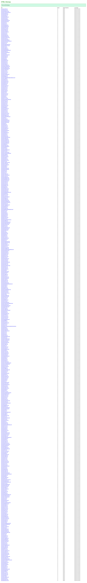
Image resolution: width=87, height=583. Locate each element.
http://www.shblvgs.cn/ (4, 234)
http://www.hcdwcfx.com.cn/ (5, 271)
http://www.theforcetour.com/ (5, 373)
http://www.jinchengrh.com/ (5, 108)
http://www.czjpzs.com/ (4, 226)
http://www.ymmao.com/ (4, 176)
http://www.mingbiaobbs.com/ (5, 74)
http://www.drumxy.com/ (4, 75)
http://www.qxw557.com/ (4, 471)
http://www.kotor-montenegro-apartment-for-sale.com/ (8, 326)
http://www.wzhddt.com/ (4, 456)
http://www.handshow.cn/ (4, 13)
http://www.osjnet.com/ (4, 578)
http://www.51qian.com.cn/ (4, 430)
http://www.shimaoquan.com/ (5, 141)
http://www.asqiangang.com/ (5, 322)
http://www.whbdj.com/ (4, 374)
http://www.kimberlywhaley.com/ (5, 532)
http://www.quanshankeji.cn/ (5, 445)
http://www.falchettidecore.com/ (5, 336)
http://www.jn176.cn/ (4, 58)
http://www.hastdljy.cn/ (4, 414)
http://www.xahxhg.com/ (4, 125)
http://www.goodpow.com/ (4, 557)
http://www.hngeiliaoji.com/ (5, 447)
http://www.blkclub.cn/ (4, 59)
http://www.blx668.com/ (4, 76)
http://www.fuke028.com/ (4, 570)
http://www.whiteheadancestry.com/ (6, 192)
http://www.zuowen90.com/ (5, 139)
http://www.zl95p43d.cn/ (4, 193)
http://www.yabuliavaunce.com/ (5, 242)
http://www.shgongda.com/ (5, 517)
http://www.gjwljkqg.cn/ (4, 487)
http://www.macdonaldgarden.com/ (6, 289)
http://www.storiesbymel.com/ (5, 408)
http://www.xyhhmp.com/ (4, 351)
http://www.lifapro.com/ (4, 510)
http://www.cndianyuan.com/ (5, 122)
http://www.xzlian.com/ (4, 186)
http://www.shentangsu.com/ (5, 200)
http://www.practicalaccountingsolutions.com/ (7, 249)
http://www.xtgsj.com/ (4, 542)
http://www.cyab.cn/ (4, 534)
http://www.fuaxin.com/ (4, 321)
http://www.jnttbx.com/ (4, 235)
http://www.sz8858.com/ (4, 368)
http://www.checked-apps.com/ (5, 20)
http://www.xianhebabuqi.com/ (5, 149)
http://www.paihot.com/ (4, 212)
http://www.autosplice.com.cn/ (5, 558)
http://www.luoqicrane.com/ (5, 21)
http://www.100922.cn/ (4, 571)
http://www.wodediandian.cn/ (5, 146)
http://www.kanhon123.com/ (5, 296)
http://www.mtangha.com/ (4, 35)
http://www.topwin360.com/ (5, 31)
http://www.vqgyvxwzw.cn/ (4, 156)
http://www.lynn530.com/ (4, 30)
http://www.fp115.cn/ (4, 22)
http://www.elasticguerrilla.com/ (5, 227)
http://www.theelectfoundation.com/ (6, 494)
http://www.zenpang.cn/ (4, 38)
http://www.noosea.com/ (4, 297)
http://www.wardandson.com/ (5, 178)
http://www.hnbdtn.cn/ (4, 409)
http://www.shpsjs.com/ (4, 61)
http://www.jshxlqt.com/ (4, 493)
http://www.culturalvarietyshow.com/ (6, 392)
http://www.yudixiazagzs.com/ (5, 550)
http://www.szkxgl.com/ (4, 543)
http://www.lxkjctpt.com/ (4, 312)
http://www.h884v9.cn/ (4, 107)
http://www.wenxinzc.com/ (4, 256)
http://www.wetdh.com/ (4, 15)
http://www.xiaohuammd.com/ (5, 121)
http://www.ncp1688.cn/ (4, 154)
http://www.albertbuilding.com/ (5, 319)
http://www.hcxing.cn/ (4, 525)
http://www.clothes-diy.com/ (5, 282)
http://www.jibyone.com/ (4, 440)
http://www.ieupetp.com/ (4, 452)
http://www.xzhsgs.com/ (4, 515)
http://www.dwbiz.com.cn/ (4, 82)
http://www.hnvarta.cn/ (4, 232)
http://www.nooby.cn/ (4, 211)
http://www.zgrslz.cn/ (4, 499)
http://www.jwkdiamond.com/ (5, 382)
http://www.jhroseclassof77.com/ (5, 265)
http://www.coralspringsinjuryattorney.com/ (7, 303)
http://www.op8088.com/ (4, 220)
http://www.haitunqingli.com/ (5, 258)
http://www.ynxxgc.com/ (4, 195)
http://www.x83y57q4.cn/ (4, 535)
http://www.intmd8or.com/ (4, 138)
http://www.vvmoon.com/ (4, 375)
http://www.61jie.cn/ (4, 421)
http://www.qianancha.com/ (5, 500)
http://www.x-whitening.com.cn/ (5, 162)
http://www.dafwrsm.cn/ (4, 109)
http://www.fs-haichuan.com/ (5, 224)
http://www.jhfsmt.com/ (4, 311)
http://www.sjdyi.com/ (4, 416)
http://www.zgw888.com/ (4, 274)
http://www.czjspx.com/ (4, 257)
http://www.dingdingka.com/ (5, 36)
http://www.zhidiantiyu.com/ (5, 115)
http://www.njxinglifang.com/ (5, 295)
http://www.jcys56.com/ (4, 279)
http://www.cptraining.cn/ (4, 547)
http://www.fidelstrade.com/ (5, 132)
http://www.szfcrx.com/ (4, 298)
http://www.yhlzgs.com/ (4, 343)
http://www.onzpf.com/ (4, 501)
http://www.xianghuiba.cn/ (4, 19)
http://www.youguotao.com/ (5, 526)
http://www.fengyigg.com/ (4, 194)
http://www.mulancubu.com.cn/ (5, 432)
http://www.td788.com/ (4, 439)
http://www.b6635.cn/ (4, 476)
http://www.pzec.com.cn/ (4, 460)
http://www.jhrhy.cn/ (4, 381)
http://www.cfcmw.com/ (4, 328)
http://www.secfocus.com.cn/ (5, 113)
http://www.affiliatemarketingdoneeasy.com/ (7, 209)
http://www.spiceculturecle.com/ (5, 400)
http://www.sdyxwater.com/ (5, 540)
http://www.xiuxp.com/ (4, 463)
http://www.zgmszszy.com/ (4, 383)
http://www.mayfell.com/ (4, 511)
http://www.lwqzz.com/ (4, 210)
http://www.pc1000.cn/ (4, 413)
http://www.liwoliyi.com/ (4, 367)
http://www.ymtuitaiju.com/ (4, 69)
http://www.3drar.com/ (4, 478)
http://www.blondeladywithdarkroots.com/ (7, 283)
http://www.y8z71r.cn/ (4, 23)
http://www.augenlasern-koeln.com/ (6, 99)
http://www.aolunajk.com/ (4, 14)
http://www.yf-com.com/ (4, 572)
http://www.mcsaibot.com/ (4, 477)
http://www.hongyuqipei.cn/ (5, 366)
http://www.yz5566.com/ (4, 344)
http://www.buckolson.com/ (5, 480)
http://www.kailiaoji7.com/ (4, 185)
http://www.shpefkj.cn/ (4, 157)
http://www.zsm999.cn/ (4, 78)
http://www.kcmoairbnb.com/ (5, 342)
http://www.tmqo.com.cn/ (4, 508)
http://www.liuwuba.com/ (4, 436)
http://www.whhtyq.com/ (4, 83)
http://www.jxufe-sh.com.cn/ (5, 247)
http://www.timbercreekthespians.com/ (6, 424)
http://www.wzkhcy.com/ (4, 266)
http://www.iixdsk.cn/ (4, 53)
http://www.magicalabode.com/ (5, 484)
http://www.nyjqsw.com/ (4, 90)
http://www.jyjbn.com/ (4, 161)
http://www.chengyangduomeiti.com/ (6, 219)
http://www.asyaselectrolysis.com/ (6, 502)
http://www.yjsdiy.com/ (4, 148)
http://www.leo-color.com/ (4, 28)
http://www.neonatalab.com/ (5, 248)
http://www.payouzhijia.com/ (5, 164)
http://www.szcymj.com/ (4, 385)
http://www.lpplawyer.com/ (4, 145)
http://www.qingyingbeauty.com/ (5, 556)
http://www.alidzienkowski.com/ (5, 448)
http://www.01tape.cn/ (4, 327)
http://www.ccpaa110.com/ (4, 352)
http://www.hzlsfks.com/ (4, 51)
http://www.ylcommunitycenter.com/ (6, 153)
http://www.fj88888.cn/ (4, 320)
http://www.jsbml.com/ (4, 337)
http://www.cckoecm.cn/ (4, 519)
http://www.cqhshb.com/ (4, 455)
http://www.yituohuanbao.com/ (5, 52)
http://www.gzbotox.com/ (4, 573)
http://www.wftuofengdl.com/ (5, 130)
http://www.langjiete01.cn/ (4, 272)
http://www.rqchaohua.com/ (5, 304)
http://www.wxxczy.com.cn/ (5, 114)
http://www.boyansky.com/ (4, 85)
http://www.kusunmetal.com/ (5, 169)
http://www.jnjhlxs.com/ (4, 397)
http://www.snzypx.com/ (4, 507)
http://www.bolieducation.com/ (5, 384)
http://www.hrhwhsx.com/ (4, 264)
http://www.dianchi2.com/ (4, 60)
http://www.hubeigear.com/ (5, 353)
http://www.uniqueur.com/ (4, 579)
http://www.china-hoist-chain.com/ (6, 479)
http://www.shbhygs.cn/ (4, 129)
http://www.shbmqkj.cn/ (4, 389)
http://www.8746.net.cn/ (4, 62)
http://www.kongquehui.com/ (5, 518)
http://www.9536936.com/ (4, 516)
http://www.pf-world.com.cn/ (5, 180)
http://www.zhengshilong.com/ (5, 338)
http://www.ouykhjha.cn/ (4, 101)
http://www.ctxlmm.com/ (4, 203)
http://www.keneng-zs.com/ (5, 580)
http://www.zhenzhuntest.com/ (5, 54)
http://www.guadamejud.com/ (5, 67)
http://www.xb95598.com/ (4, 539)
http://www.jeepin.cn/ (4, 527)
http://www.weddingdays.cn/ (5, 177)
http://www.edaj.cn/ (3, 123)
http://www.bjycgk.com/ (4, 225)
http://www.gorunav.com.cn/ (5, 461)
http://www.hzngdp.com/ (4, 555)
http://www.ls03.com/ (4, 170)
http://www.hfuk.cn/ (3, 117)
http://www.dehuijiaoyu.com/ (5, 415)
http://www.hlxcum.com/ (4, 255)
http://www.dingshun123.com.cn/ (5, 202)
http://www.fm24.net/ (4, 533)
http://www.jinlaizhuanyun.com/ (5, 241)
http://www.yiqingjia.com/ (4, 329)
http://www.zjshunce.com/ (4, 346)
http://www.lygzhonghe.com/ (5, 531)
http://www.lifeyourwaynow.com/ (5, 444)
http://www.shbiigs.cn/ (4, 147)
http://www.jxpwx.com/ (4, 468)
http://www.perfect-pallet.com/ (5, 196)
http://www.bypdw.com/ (4, 243)
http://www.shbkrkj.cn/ (4, 350)
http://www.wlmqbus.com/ (4, 27)
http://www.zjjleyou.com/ (4, 281)
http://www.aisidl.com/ (4, 431)
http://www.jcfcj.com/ (4, 43)
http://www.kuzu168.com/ (4, 251)
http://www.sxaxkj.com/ (4, 287)
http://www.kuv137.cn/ (4, 273)
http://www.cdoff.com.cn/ (4, 399)
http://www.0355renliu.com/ (5, 503)
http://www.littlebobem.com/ (5, 405)
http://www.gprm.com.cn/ (4, 391)
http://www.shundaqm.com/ (5, 376)
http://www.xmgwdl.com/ (4, 163)
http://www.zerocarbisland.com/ (5, 201)
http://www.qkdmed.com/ (4, 29)
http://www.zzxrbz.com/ (4, 335)
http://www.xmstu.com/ (4, 106)
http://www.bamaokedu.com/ (5, 313)
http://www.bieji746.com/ (4, 155)
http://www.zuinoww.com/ (4, 263)
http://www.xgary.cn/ (4, 240)
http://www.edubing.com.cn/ (5, 188)
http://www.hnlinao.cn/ (4, 91)
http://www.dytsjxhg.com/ (4, 423)
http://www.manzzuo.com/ (4, 377)
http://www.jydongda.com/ (4, 486)
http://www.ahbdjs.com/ (4, 446)
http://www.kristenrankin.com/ (5, 393)
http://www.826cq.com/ (4, 548)
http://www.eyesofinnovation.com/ (5, 12)
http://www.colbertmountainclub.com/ (6, 437)
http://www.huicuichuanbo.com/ (5, 369)
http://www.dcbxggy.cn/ (4, 131)
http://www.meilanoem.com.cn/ (5, 45)
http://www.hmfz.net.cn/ (4, 464)
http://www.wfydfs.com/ (4, 86)
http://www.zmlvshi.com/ (4, 401)
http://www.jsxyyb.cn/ (4, 46)
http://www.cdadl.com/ (4, 358)
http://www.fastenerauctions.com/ (5, 305)
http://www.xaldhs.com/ (4, 563)
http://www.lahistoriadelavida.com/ (6, 50)
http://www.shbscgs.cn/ (4, 216)
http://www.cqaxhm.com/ (4, 280)
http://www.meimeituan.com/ (5, 140)
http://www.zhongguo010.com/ (5, 407)
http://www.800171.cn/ (4, 492)
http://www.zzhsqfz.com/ (4, 470)
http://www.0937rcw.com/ (4, 288)
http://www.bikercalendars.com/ (5, 66)
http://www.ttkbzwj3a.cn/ (4, 469)
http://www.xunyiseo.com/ (4, 217)
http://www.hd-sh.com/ (4, 398)
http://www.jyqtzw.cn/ (4, 171)
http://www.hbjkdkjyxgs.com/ (5, 11)
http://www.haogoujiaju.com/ (5, 485)
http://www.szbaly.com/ (4, 429)
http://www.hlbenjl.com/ (4, 187)
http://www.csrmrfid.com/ (4, 259)
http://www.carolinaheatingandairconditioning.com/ (8, 77)
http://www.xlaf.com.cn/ (4, 275)
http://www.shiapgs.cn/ (4, 133)
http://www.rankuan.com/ (4, 574)
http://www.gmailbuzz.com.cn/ (5, 330)
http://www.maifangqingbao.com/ (5, 44)
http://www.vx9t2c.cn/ (4, 390)
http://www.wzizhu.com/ (4, 566)
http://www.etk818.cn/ (4, 453)
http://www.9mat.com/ (4, 124)
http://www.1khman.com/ (4, 184)
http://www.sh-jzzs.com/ (4, 549)
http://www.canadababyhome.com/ (6, 523)
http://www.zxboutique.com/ (5, 454)
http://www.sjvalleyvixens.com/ (5, 495)
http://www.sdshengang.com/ (5, 250)
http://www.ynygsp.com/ (4, 318)
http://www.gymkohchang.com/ (5, 204)
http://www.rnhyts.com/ (4, 218)
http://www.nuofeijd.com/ (4, 208)
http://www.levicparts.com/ (4, 290)
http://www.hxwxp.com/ (4, 422)
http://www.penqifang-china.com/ (5, 310)
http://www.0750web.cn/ (4, 314)
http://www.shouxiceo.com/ (5, 462)
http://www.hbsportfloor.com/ (5, 306)
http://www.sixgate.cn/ (4, 565)
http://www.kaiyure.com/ (4, 100)
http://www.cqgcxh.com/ (4, 94)
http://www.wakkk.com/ (4, 360)
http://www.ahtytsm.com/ (4, 233)
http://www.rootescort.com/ (5, 361)
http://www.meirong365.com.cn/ (5, 524)
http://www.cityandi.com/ (4, 267)
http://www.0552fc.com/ (4, 406)
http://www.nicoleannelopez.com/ (5, 116)
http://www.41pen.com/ (4, 359)
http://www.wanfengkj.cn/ (4, 438)
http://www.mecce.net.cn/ (4, 93)
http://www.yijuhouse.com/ (4, 541)
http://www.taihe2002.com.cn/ (5, 179)
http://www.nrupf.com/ (4, 70)
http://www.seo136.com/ (4, 354)
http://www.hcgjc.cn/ (4, 172)
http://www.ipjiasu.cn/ (4, 334)
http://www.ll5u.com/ (4, 345)
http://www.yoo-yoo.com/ (4, 98)
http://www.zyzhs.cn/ (4, 92)
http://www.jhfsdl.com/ (4, 84)
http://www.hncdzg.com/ (4, 509)
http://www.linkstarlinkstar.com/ (5, 68)
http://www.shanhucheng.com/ (5, 472)
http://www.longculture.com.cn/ (5, 37)
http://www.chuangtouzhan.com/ (5, 137)
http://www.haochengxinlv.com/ (5, 417)
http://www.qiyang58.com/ (4, 564)
